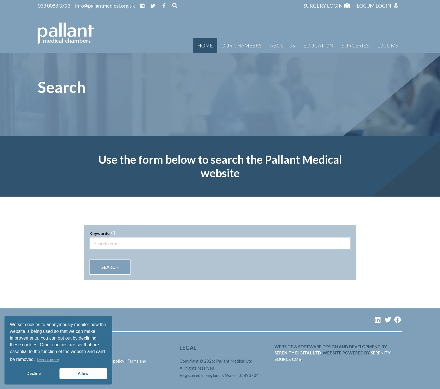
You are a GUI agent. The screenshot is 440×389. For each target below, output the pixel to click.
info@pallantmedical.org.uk (105, 6)
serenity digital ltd (297, 352)
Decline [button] (33, 373)
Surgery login (327, 6)
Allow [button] (83, 373)
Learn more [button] (48, 359)
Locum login (378, 6)
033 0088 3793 (54, 6)
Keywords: (100, 233)
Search (110, 267)
